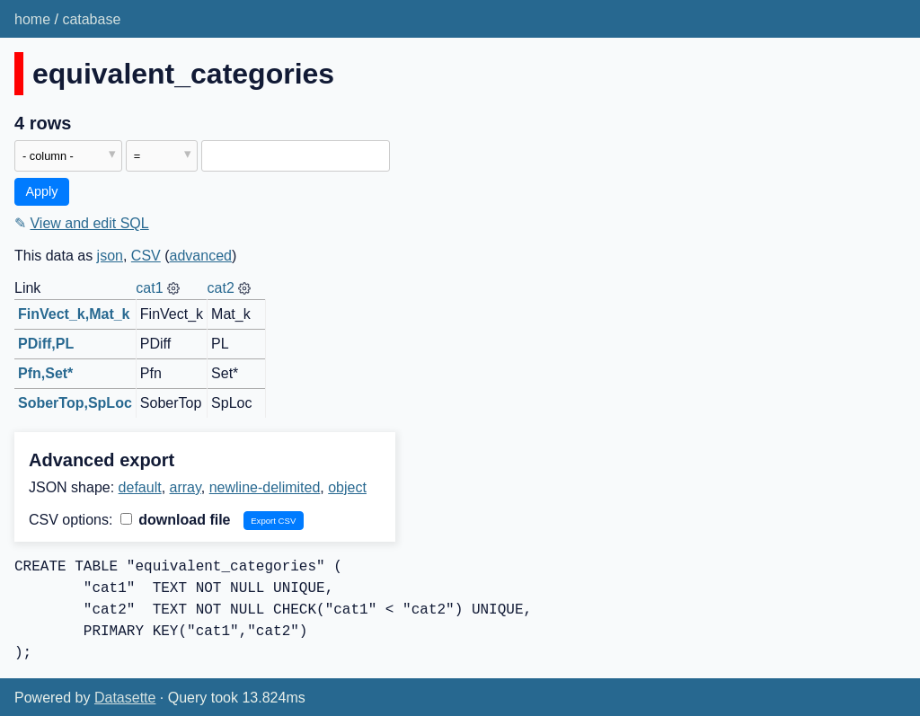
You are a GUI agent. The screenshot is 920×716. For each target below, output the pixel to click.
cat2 (221, 288)
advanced (201, 255)
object (347, 487)
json (110, 255)
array (185, 487)
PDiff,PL (46, 343)
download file (175, 519)
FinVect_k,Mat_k (74, 314)
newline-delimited (265, 487)
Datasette (124, 697)
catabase (91, 19)
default (140, 487)
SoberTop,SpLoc (75, 403)
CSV (146, 255)
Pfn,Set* (45, 373)
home (32, 19)
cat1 (149, 288)
